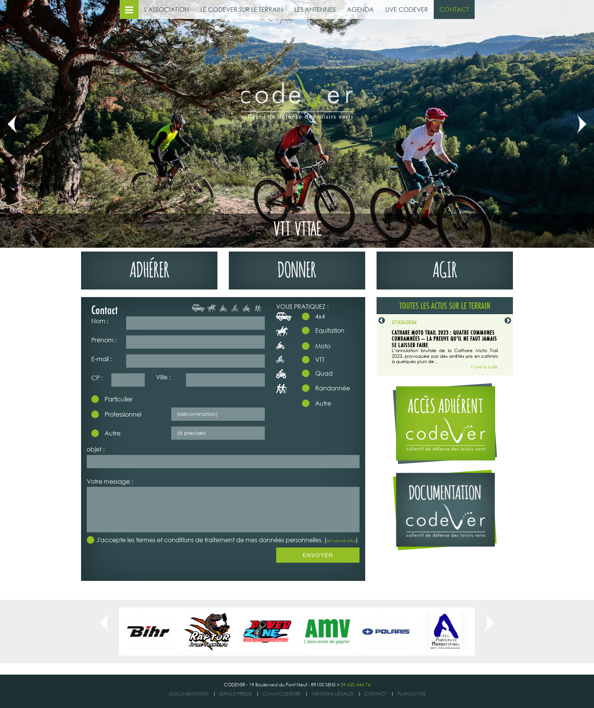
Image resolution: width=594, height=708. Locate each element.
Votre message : (110, 481)
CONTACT (454, 9)
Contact (375, 694)
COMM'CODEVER (281, 694)
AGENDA (360, 9)
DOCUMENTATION (188, 694)
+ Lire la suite (484, 367)
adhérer (149, 267)
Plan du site (411, 694)
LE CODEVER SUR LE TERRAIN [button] (241, 9)
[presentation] (144, 562)
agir (445, 267)
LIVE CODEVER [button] (406, 9)
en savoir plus (341, 540)
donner (297, 267)
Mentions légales (332, 694)
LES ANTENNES (315, 9)
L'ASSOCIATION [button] (166, 9)
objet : (96, 449)
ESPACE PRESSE (235, 694)
